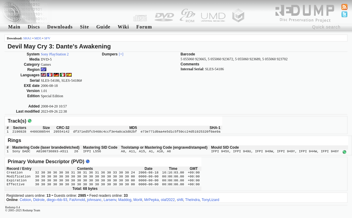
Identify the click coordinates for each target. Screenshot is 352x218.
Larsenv (110, 199)
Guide (103, 26)
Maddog (124, 199)
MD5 (37, 38)
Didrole (39, 199)
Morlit (137, 199)
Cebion (25, 199)
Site (84, 26)
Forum (144, 26)
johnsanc (94, 199)
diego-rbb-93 (57, 199)
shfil (180, 199)
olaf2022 (168, 199)
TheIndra (192, 199)
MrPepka (151, 199)
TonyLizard (210, 199)
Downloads (60, 26)
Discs (34, 26)
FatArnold (77, 199)
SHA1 (27, 38)
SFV (47, 38)
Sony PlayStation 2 (55, 54)
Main (14, 26)
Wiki (123, 26)
